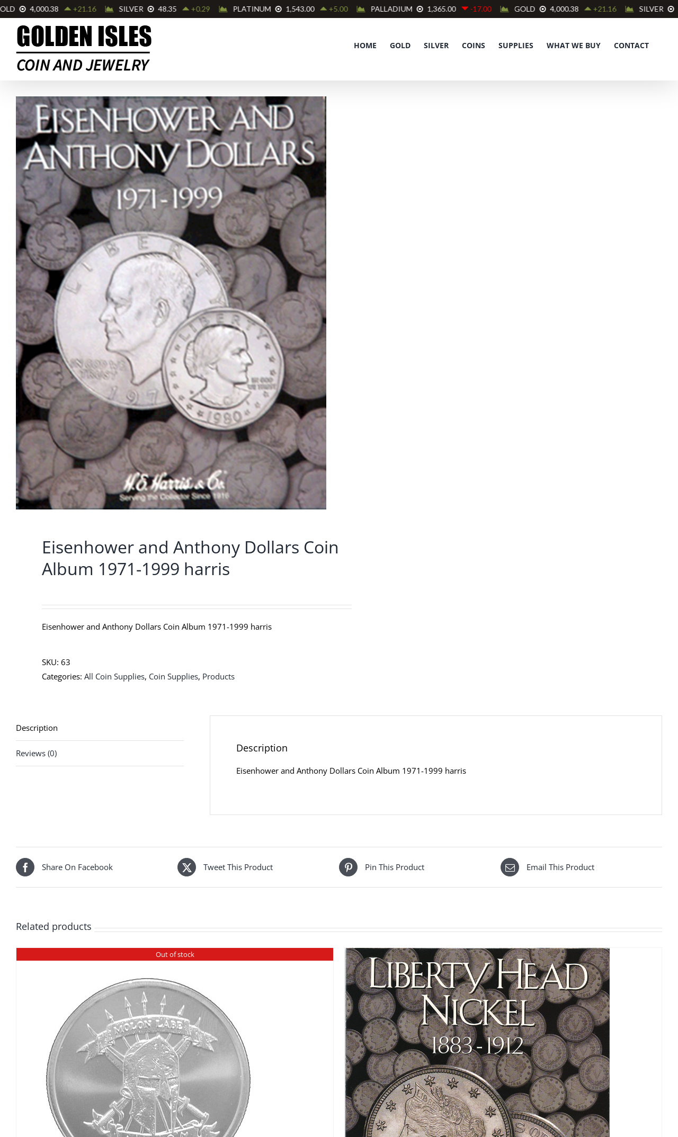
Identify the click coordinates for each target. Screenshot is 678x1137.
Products (218, 676)
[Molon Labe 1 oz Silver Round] (148, 955)
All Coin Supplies (114, 676)
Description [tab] (37, 727)
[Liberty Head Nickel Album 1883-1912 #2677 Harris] (477, 955)
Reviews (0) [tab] (36, 753)
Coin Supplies (173, 676)
